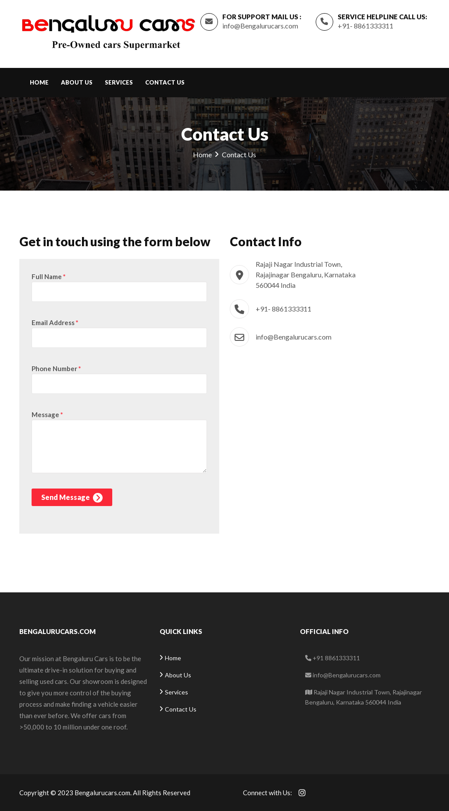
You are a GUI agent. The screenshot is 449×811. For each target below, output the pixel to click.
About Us (77, 82)
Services (119, 82)
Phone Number (56, 368)
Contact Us (165, 82)
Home (39, 82)
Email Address (55, 322)
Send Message (72, 498)
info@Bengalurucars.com (260, 25)
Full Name (49, 276)
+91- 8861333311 (365, 25)
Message (47, 414)
